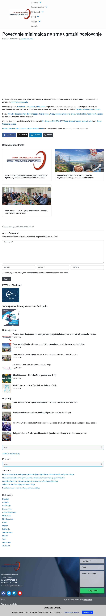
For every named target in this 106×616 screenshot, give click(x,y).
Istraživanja (6, 505)
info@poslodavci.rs (14, 585)
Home (3, 599)
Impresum (88, 600)
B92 (53, 121)
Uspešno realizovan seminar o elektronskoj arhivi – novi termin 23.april (42, 413)
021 (24, 114)
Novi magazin (32, 114)
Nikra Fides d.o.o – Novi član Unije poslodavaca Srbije (34, 375)
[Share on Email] (48, 135)
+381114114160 (10, 583)
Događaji (5, 499)
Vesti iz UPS (6, 542)
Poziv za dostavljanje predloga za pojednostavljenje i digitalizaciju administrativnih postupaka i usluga (54, 334)
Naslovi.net (91, 114)
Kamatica (21, 107)
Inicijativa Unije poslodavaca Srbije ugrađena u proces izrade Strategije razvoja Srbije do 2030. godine (54, 423)
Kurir (42, 128)
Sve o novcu (30, 107)
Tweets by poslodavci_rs (11, 454)
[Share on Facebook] (9, 135)
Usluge (36, 21)
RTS (57, 121)
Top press (71, 114)
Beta (66, 121)
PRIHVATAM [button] (87, 612)
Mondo (11, 114)
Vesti (35, 16)
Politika (5, 128)
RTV (61, 121)
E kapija (97, 109)
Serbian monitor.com (84, 109)
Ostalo (4, 522)
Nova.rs (48, 121)
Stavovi (5, 536)
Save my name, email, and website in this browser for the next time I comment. (36, 273)
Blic (17, 128)
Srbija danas (44, 114)
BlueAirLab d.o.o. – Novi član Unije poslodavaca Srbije (35, 385)
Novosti (72, 121)
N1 (43, 121)
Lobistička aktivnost (9, 512)
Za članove (6, 546)
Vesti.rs (100, 114)
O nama (36, 2)
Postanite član (39, 7)
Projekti (5, 526)
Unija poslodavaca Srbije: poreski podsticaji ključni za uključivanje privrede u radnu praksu (49, 433)
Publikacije (6, 529)
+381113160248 (10, 580)
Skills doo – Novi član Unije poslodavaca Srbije (32, 365)
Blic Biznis (41, 107)
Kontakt (34, 26)
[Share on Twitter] (22, 135)
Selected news (7, 532)
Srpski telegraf (33, 128)
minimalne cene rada (19, 102)
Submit (6, 279)
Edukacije (5, 502)
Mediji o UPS (6, 516)
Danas (78, 121)
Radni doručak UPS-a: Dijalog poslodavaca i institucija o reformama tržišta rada (45, 354)
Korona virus (6, 509)
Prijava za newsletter (9, 604)
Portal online (81, 114)
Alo (90, 121)
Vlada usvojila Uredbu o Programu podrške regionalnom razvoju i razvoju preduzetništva (49, 344)
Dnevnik (85, 121)
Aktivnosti (37, 12)
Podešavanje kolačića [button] (71, 612)
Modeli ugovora (7, 519)
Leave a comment (27, 39)
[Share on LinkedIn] (35, 135)
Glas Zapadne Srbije (58, 114)
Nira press (18, 114)
